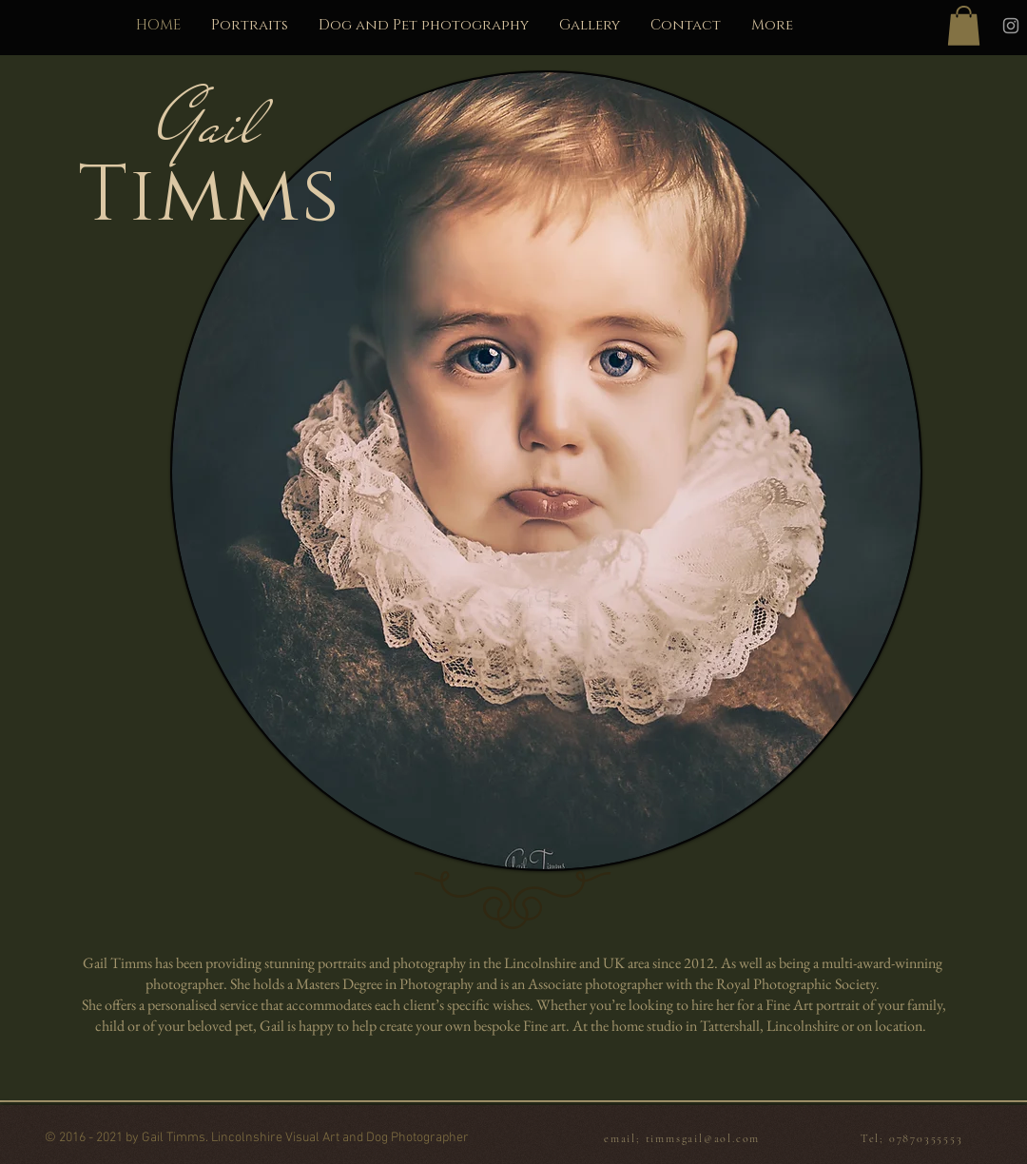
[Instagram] (1010, 25)
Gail (210, 124)
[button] (963, 26)
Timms (209, 196)
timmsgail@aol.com (703, 1138)
